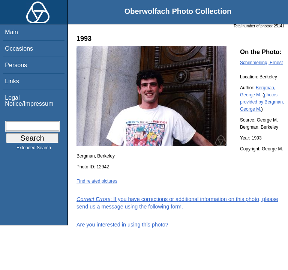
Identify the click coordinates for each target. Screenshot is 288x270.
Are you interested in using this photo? (122, 225)
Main (11, 32)
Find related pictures (96, 181)
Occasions (19, 48)
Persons (16, 65)
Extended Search (33, 149)
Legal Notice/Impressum (29, 100)
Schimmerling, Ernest (261, 62)
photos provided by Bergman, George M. (262, 102)
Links (12, 81)
